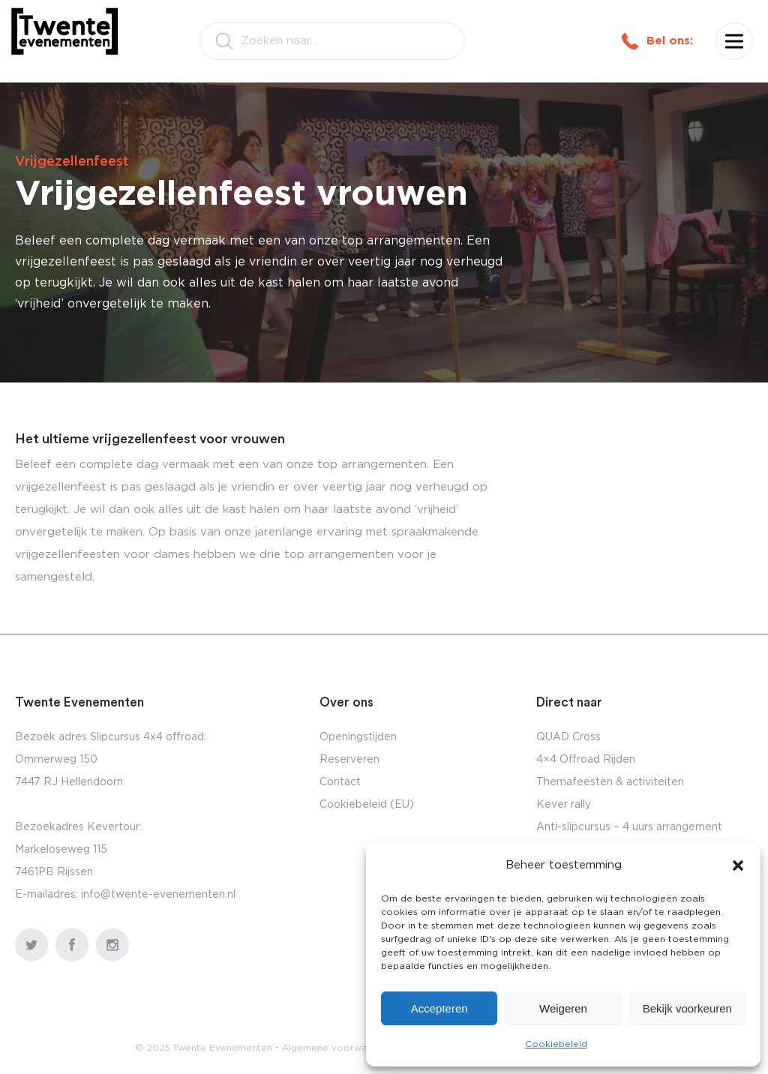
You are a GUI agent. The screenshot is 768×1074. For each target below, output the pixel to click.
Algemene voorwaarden (338, 1047)
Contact (340, 782)
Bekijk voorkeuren (687, 1008)
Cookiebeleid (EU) (367, 805)
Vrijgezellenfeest (72, 162)
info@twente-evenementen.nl (158, 895)
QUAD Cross (568, 737)
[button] (738, 865)
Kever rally (563, 805)
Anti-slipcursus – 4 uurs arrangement (629, 827)
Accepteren (439, 1008)
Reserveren (350, 759)
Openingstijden (358, 737)
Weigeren (563, 1008)
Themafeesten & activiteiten (610, 782)
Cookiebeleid (556, 1044)
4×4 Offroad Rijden (585, 759)
